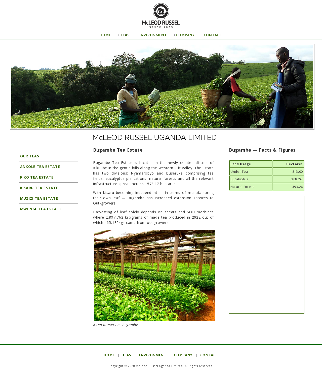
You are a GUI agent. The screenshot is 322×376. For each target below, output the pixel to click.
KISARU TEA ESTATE (38, 187)
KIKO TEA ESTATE (36, 177)
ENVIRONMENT (153, 34)
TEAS (125, 34)
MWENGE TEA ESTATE (40, 209)
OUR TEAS (29, 156)
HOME (105, 34)
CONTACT (213, 34)
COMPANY (185, 34)
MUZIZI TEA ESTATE (38, 198)
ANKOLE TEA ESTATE (39, 166)
